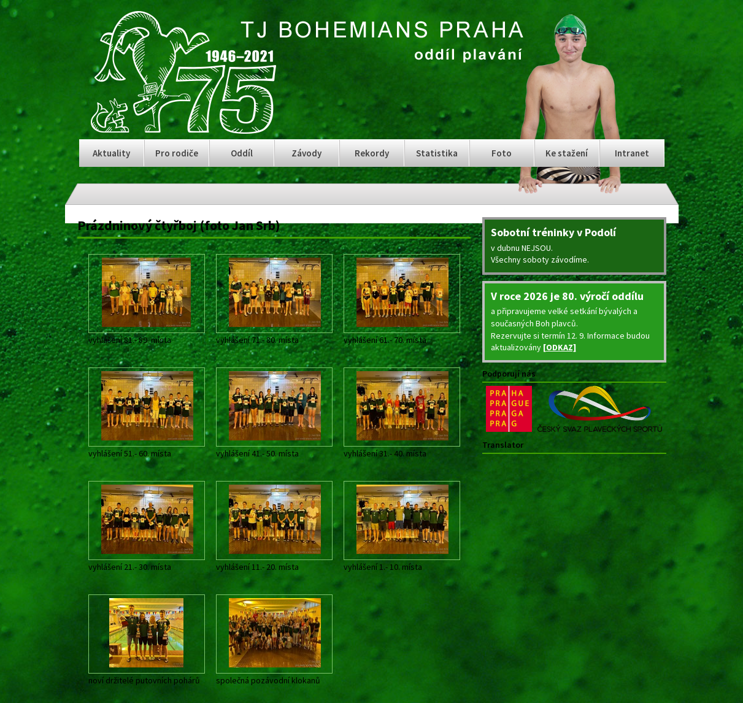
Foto (501, 153)
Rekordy (372, 153)
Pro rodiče (176, 153)
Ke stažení (566, 153)
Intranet (632, 153)
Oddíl (242, 153)
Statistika (437, 153)
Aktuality (111, 153)
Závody (306, 153)
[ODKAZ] (559, 347)
